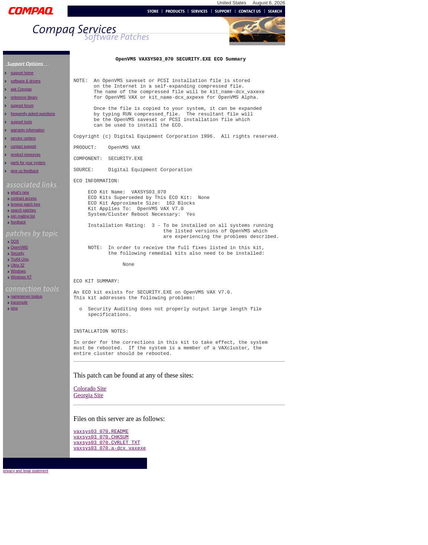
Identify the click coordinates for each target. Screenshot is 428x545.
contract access (23, 198)
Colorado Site (89, 449)
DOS (15, 241)
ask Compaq (21, 89)
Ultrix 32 (17, 265)
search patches (23, 210)
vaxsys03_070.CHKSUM (100, 499)
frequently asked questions (33, 114)
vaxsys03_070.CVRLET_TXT (106, 505)
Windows (18, 271)
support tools (21, 122)
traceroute (19, 302)
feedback (18, 222)
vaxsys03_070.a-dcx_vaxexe (109, 512)
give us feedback (25, 171)
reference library (24, 97)
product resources (25, 155)
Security (17, 253)
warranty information (28, 130)
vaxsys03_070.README (100, 492)
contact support (23, 146)
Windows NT (21, 277)
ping (14, 308)
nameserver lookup (26, 296)
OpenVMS (19, 247)
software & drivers (25, 81)
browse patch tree (25, 204)
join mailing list (23, 216)
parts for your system (28, 163)
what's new (20, 192)
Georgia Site (88, 455)
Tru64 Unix (20, 259)
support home (22, 73)
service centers (23, 138)
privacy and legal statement (25, 535)
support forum (22, 106)
